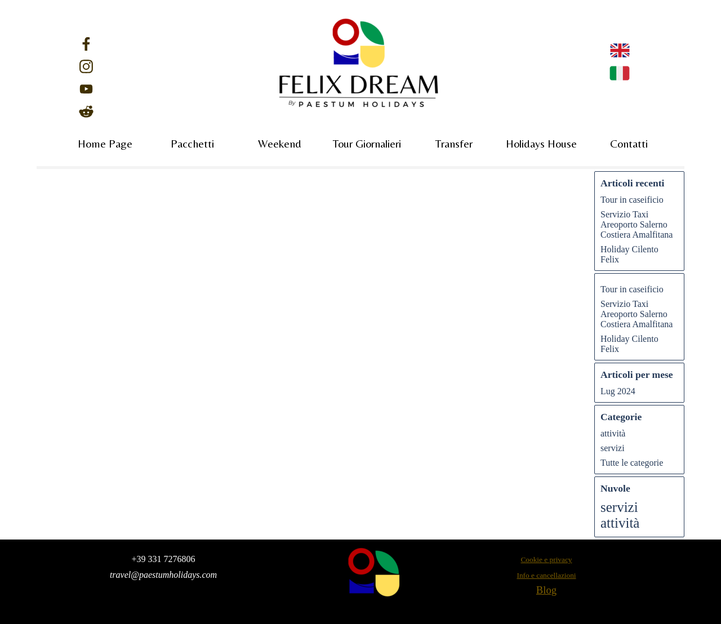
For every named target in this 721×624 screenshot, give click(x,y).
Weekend (279, 143)
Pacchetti (192, 143)
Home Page (105, 143)
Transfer (454, 143)
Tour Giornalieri (367, 143)
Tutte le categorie (631, 462)
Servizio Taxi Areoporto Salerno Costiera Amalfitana (636, 224)
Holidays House (541, 143)
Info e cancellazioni (546, 575)
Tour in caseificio (632, 199)
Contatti (629, 143)
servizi (612, 448)
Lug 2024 (617, 391)
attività (612, 433)
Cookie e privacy (546, 559)
